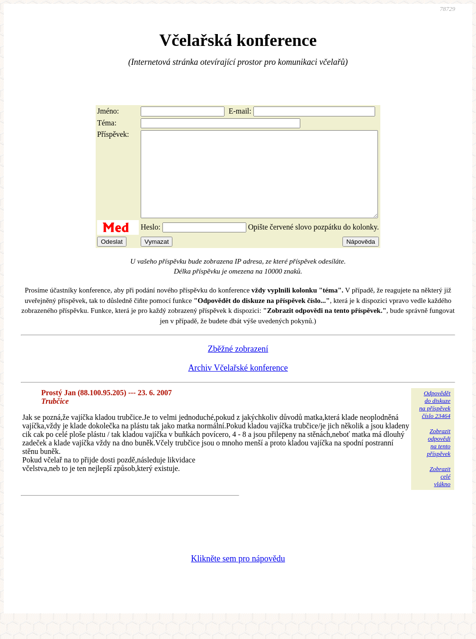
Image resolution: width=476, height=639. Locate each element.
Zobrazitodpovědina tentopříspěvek (438, 459)
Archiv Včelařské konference (238, 385)
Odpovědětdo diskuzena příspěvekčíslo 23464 (434, 421)
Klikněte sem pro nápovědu (238, 575)
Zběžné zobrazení (238, 366)
